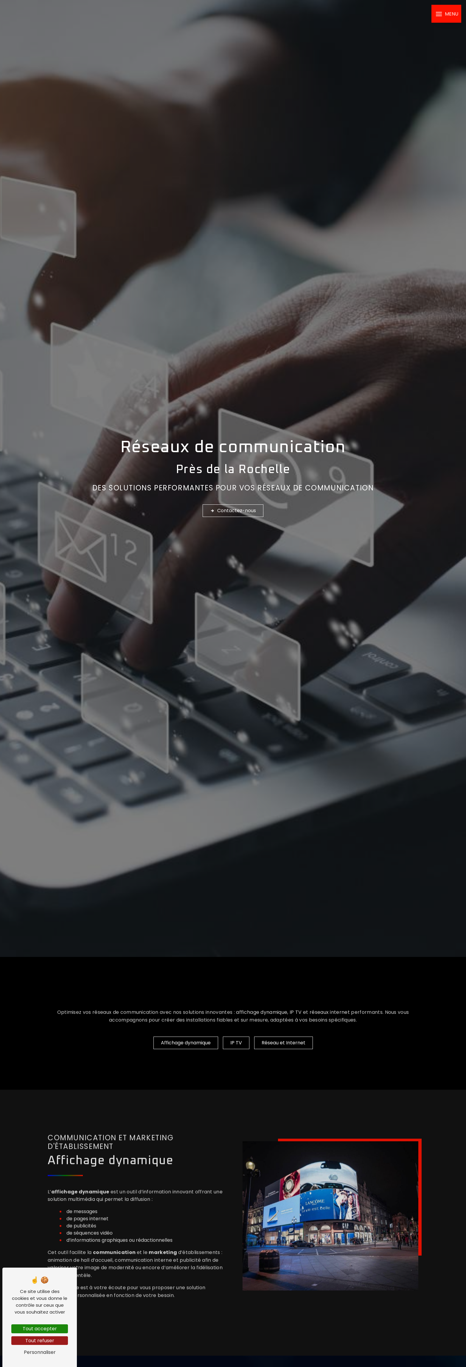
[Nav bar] (446, 14)
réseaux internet (330, 1022)
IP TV (296, 1022)
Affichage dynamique (186, 1042)
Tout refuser (39, 1340)
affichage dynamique (261, 1022)
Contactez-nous (233, 510)
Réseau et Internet (283, 1042)
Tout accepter (40, 1328)
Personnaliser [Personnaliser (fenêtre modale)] (40, 1352)
